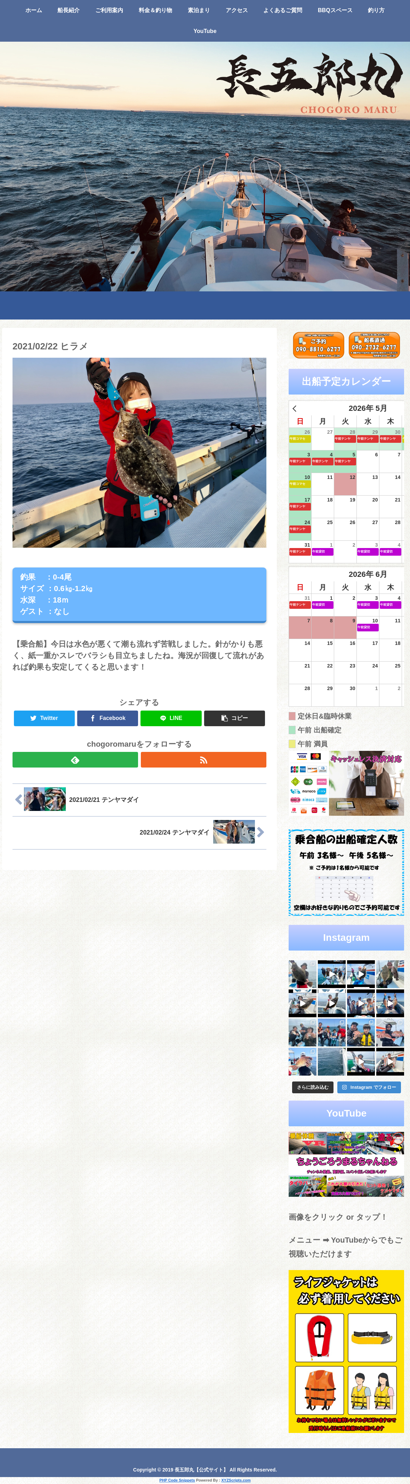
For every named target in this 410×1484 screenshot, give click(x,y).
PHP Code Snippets (177, 1480)
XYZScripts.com (235, 1480)
